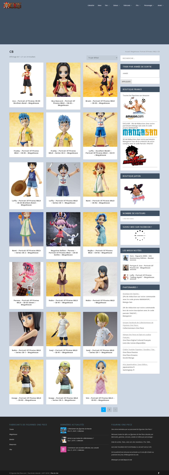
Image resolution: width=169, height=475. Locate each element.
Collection (80, 430)
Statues (115, 5)
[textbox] (142, 73)
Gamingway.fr (128, 369)
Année (160, 5)
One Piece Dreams (130, 354)
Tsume (11, 428)
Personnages (148, 5)
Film (137, 5)
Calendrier (91, 5)
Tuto (106, 5)
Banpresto (12, 444)
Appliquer (126, 81)
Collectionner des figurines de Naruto (79, 428)
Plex (10, 449)
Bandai (11, 439)
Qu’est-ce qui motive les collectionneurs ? (80, 437)
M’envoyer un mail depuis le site (121, 459)
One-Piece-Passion (130, 351)
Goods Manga (128, 357)
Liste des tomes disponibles (134, 342)
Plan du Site (54, 472)
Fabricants (126, 5)
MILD (155, 51)
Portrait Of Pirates (146, 51)
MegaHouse (135, 51)
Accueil (127, 51)
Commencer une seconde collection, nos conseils (83, 447)
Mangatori (127, 315)
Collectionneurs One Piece (133, 327)
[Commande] (102, 57)
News (99, 5)
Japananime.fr (129, 366)
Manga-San (127, 301)
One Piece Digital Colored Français (137, 339)
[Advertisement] (84, 27)
